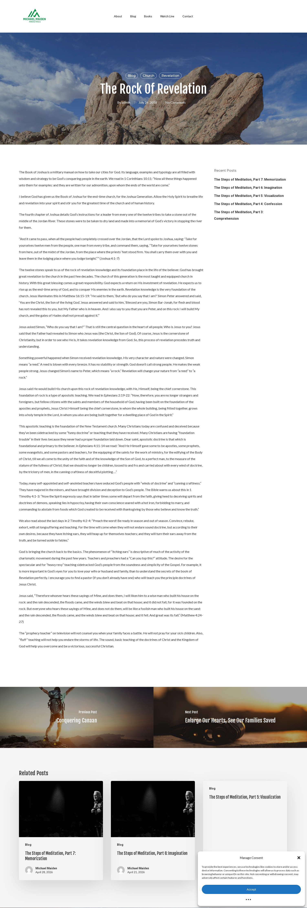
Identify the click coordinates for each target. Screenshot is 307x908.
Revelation (170, 76)
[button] (299, 858)
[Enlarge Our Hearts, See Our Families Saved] (230, 717)
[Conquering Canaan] (77, 717)
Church (148, 76)
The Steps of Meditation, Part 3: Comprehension (238, 215)
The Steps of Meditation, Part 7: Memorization (250, 179)
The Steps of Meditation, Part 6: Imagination (248, 188)
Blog (132, 76)
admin (126, 102)
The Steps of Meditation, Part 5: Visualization (249, 196)
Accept (251, 889)
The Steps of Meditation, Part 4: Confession (248, 204)
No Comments (175, 102)
